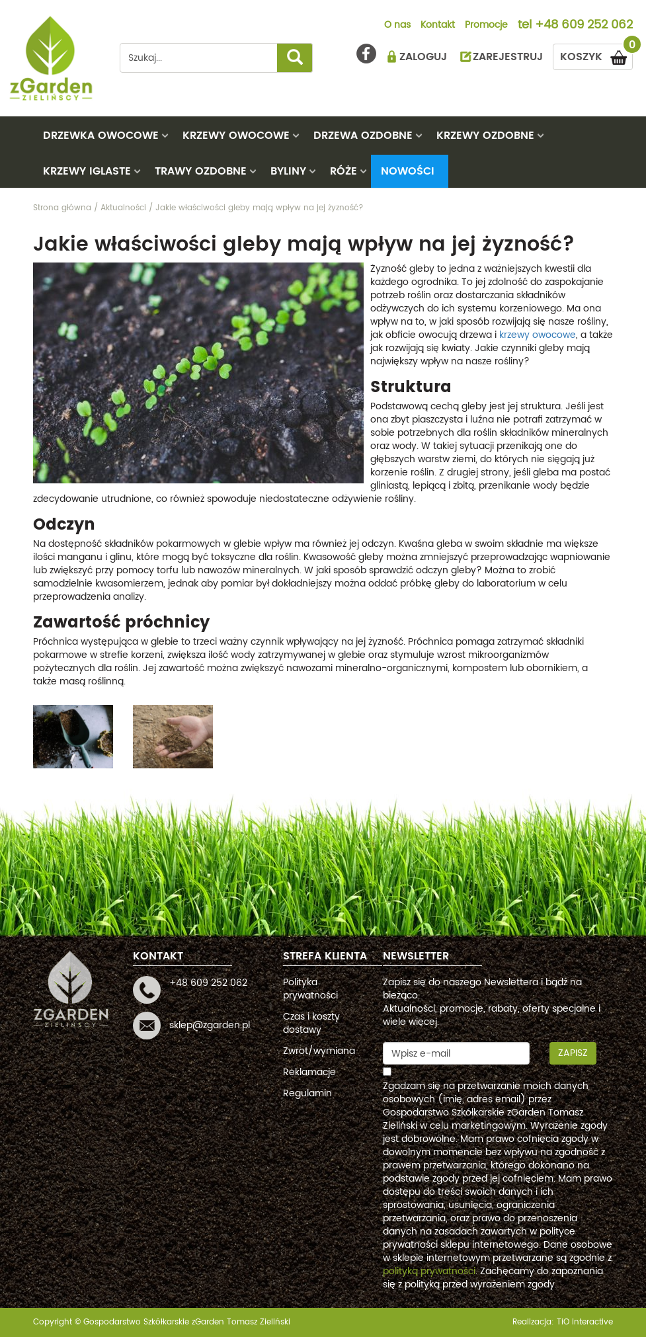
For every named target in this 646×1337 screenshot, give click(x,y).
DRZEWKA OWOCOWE (101, 135)
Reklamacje (309, 1072)
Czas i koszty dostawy (311, 1023)
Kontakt (438, 25)
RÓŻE (343, 171)
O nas (397, 25)
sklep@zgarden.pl (209, 1025)
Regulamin (307, 1093)
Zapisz (573, 1053)
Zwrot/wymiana (319, 1051)
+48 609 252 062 (584, 25)
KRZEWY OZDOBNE (485, 135)
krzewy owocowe (537, 335)
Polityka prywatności (310, 989)
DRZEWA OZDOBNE (363, 135)
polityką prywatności (429, 1271)
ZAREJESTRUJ (508, 57)
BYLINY (288, 171)
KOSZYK (596, 54)
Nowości (407, 171)
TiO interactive (585, 1322)
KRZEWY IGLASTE (87, 171)
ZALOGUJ (423, 57)
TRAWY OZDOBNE (201, 171)
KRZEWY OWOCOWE (236, 135)
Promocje (486, 25)
